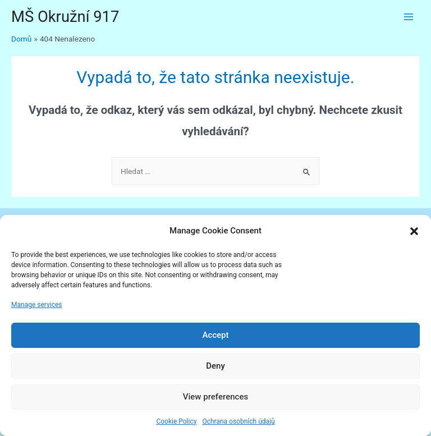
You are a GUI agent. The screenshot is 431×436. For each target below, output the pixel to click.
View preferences (215, 397)
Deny (215, 366)
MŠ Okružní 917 (65, 17)
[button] (414, 231)
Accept (215, 335)
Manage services (36, 305)
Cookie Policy (176, 421)
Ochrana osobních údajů (238, 421)
